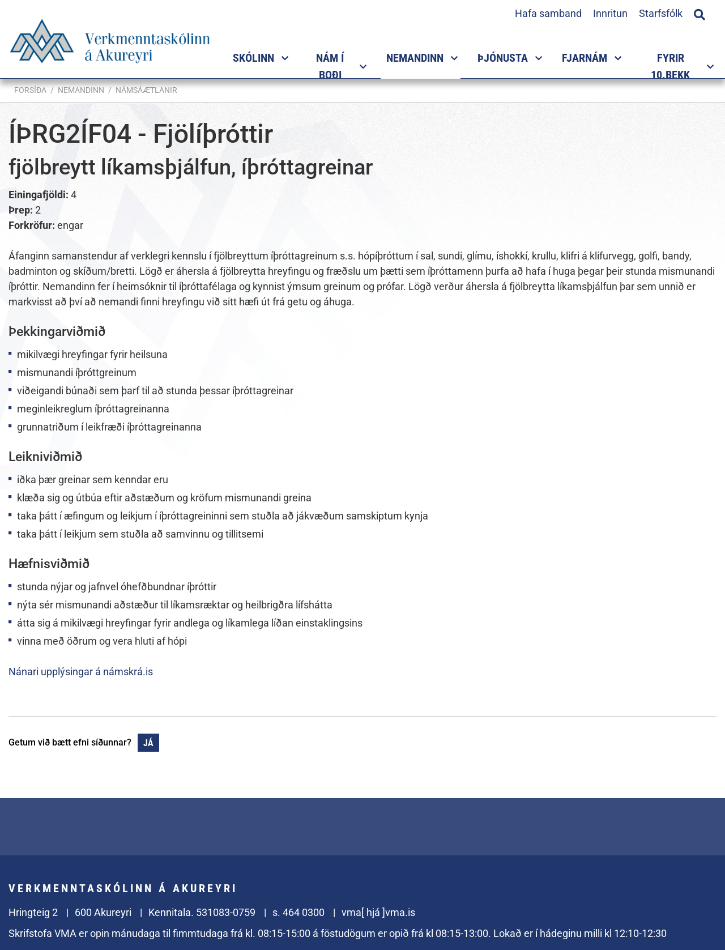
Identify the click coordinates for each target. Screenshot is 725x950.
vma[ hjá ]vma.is (378, 912)
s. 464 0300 (298, 912)
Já (148, 743)
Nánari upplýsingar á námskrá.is (80, 672)
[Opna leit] (699, 13)
